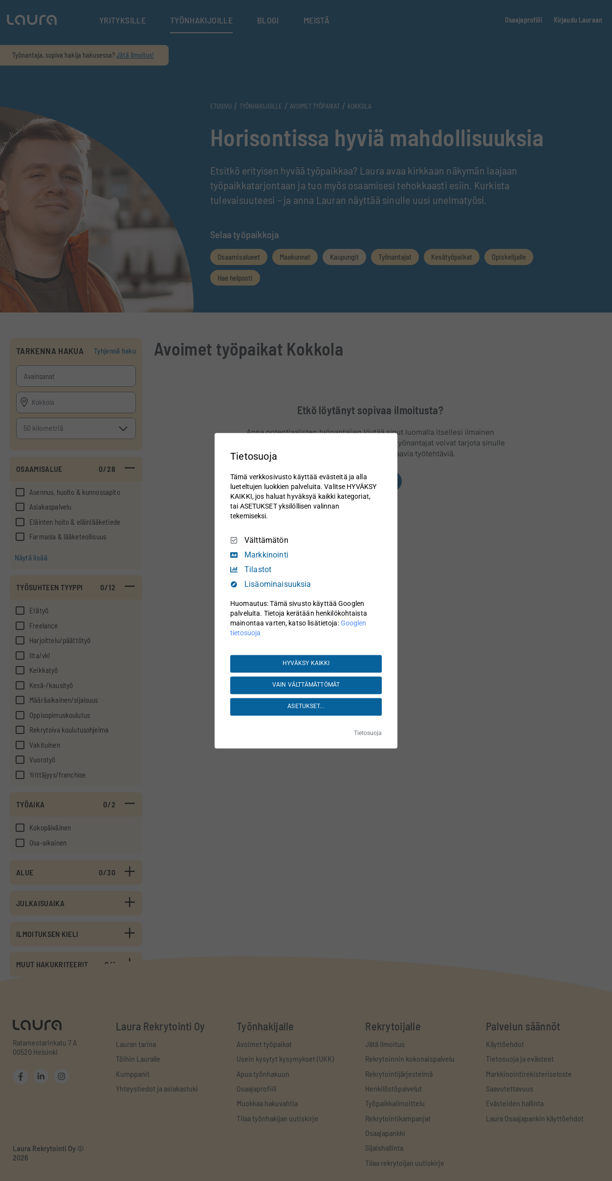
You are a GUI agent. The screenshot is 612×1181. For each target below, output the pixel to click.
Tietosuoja (368, 733)
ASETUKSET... (305, 706)
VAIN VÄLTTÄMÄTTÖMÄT (306, 685)
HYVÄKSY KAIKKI (306, 663)
